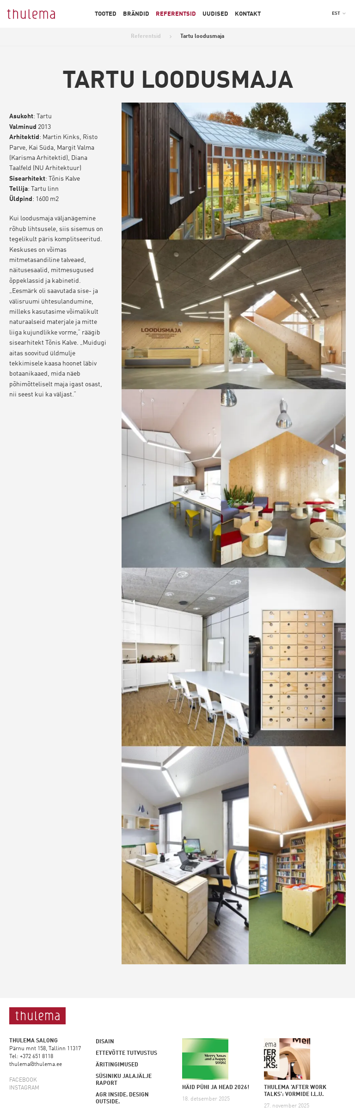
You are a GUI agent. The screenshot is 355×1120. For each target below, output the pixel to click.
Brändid (136, 14)
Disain (105, 1042)
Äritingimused (117, 1065)
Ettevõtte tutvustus (126, 1053)
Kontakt (248, 14)
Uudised (215, 14)
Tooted (105, 14)
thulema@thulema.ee (35, 1064)
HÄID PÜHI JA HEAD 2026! (215, 1087)
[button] (339, 13)
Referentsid (176, 14)
